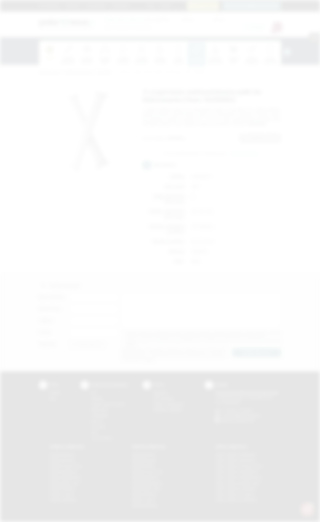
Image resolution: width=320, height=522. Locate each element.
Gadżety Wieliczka (63, 500)
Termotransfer (101, 438)
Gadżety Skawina (62, 488)
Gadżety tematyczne (79, 72)
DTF (94, 393)
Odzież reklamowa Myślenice (236, 472)
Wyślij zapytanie (244, 153)
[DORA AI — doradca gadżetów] (307, 509)
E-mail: (44, 332)
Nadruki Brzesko (144, 460)
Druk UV (97, 421)
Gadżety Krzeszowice (66, 466)
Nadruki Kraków (143, 466)
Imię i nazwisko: (52, 297)
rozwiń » (131, 344)
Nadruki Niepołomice (147, 483)
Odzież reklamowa (231, 446)
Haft (94, 432)
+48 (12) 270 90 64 (238, 410)
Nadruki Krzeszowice (147, 472)
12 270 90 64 (205, 5)
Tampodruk (99, 415)
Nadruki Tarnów (143, 500)
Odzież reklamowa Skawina (235, 488)
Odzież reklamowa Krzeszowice (239, 466)
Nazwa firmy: (50, 309)
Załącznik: (47, 344)
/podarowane (245, 420)
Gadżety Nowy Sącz (65, 483)
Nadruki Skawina (144, 494)
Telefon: (46, 320)
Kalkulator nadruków (168, 410)
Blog (151, 5)
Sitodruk (97, 398)
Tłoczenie (98, 427)
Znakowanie (120, 5)
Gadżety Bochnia (62, 455)
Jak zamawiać (96, 5)
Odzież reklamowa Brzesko (235, 455)
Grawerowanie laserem (108, 404)
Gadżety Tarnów (62, 494)
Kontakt (165, 5)
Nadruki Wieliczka (145, 505)
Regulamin (73, 5)
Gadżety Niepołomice (66, 477)
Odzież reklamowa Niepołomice (238, 477)
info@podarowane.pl (245, 415)
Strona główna (50, 5)
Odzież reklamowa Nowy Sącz (237, 483)
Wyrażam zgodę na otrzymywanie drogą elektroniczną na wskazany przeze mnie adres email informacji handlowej (203, 342)
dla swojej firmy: (137, 19)
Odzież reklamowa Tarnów (235, 494)
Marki (138, 5)
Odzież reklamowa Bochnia (235, 460)
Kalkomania (99, 410)
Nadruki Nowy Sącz (146, 488)
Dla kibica (104, 72)
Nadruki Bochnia (144, 455)
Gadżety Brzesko (62, 460)
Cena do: (219, 19)
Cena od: (187, 19)
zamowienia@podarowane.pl (254, 5)
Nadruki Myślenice (145, 477)
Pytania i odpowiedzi (168, 404)
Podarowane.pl (49, 72)
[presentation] (287, 51)
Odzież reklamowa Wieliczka (236, 500)
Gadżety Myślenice (64, 472)
